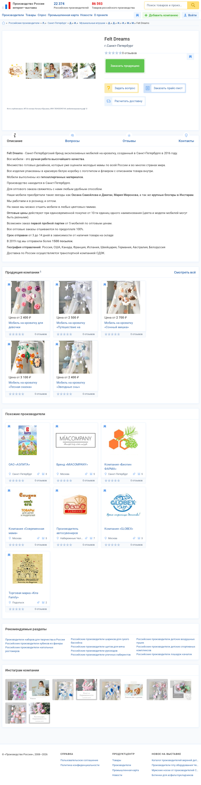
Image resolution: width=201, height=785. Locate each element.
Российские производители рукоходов (94, 650)
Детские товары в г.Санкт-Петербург (115, 23)
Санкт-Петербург (57, 23)
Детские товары (71, 23)
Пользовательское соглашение (79, 760)
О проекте (101, 15)
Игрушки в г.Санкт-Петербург (124, 23)
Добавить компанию (163, 15)
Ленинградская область (44, 23)
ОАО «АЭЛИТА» (19, 464)
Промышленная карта (63, 15)
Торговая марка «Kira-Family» (24, 595)
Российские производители (24, 23)
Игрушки (76, 23)
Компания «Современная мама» (26, 531)
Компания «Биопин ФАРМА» (118, 467)
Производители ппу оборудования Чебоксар (175, 765)
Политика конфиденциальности (80, 765)
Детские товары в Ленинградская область (110, 23)
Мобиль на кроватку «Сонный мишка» (118, 325)
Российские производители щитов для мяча (98, 646)
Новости (86, 15)
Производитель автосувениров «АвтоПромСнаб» (69, 531)
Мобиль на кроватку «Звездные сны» (71, 385)
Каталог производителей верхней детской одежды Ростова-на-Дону (175, 760)
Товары (31, 15)
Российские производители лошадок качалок (164, 654)
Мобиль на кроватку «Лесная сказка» (23, 385)
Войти (190, 15)
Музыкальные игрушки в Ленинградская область (129, 23)
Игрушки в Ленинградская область (120, 23)
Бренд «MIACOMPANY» (72, 464)
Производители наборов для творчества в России (35, 639)
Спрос (42, 15)
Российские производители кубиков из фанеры (34, 643)
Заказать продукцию (125, 66)
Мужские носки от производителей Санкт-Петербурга (175, 770)
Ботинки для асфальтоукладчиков (172, 775)
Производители (13, 15)
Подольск (16, 602)
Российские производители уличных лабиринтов (101, 654)
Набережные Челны (70, 538)
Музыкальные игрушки (92, 23)
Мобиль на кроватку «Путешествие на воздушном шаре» (71, 325)
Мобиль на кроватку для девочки (26, 325)
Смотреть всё (185, 272)
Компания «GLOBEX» (118, 529)
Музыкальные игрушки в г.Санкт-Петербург (134, 23)
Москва (62, 474)
